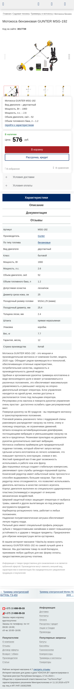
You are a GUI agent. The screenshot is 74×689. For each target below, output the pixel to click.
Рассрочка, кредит (37, 157)
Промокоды (45, 632)
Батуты (42, 642)
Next (69, 57)
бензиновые (44, 242)
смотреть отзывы (41, 669)
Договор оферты (10, 650)
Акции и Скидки (47, 628)
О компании (8, 642)
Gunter (41, 236)
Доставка (44, 611)
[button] (5, 4)
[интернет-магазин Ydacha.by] (24, 5)
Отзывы (6, 646)
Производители (10, 658)
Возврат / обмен (10, 654)
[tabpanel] (37, 55)
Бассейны (44, 646)
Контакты (44, 616)
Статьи (5, 662)
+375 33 (13, 608)
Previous (4, 57)
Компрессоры (46, 654)
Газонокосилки (46, 650)
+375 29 (13, 613)
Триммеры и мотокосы (50, 658)
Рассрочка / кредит (48, 624)
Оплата (43, 620)
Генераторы (45, 662)
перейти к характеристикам (19, 125)
